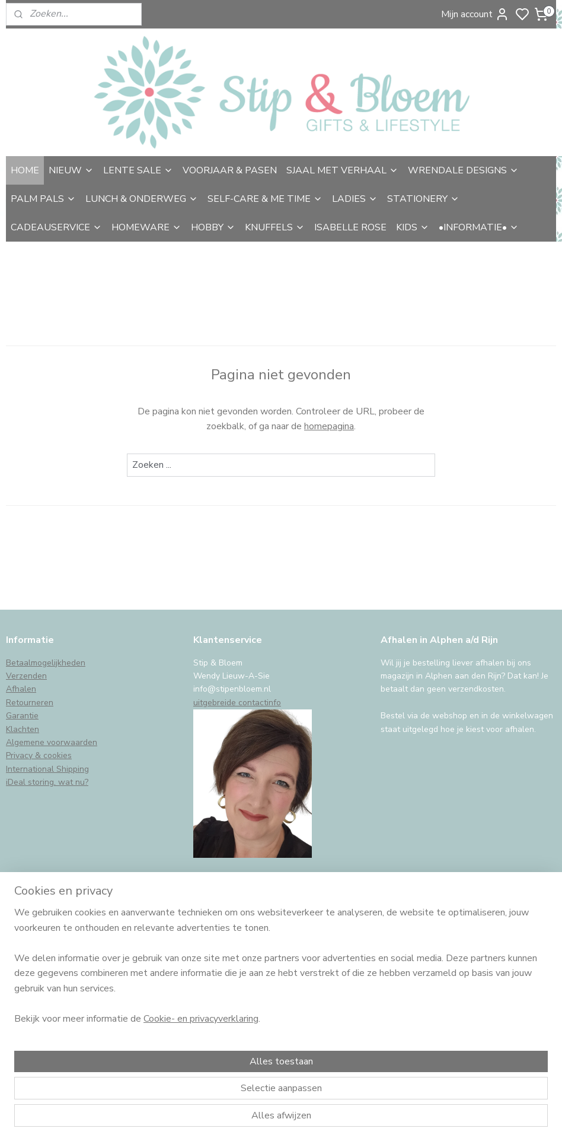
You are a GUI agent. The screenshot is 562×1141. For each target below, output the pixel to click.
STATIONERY (423, 198)
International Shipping (47, 769)
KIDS (412, 227)
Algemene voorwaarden (51, 742)
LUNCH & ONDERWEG (141, 198)
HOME (25, 170)
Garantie (22, 715)
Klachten (22, 729)
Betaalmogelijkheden (45, 662)
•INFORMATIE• (479, 227)
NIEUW (71, 170)
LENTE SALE (138, 170)
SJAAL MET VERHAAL (342, 170)
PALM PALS (43, 198)
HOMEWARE (146, 227)
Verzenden (26, 676)
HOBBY (213, 227)
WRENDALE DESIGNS (463, 170)
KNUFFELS (275, 227)
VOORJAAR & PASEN (230, 170)
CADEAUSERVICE (56, 227)
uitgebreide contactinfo (237, 702)
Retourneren (29, 702)
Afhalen (21, 689)
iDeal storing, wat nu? (47, 782)
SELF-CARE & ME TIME (264, 198)
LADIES (355, 198)
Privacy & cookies (39, 755)
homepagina (329, 426)
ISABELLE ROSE (350, 227)
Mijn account (475, 14)
